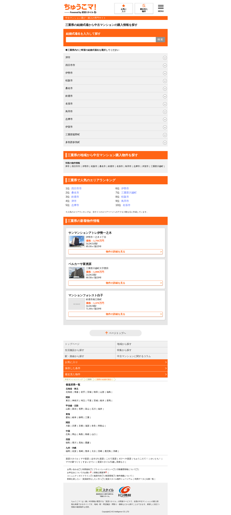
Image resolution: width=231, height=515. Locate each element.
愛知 (68, 417)
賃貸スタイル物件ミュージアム (118, 479)
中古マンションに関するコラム (134, 356)
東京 (68, 400)
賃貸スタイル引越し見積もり (111, 462)
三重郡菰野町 (72, 134)
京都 (81, 426)
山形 (102, 392)
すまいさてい (89, 462)
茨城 (96, 400)
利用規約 (86, 469)
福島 (109, 392)
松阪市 (69, 80)
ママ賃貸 (85, 458)
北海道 (69, 392)
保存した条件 (72, 368)
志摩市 (69, 119)
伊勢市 (69, 72)
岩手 (83, 392)
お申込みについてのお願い (78, 472)
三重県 (89, 379)
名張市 (69, 103)
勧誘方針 (98, 476)
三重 (87, 417)
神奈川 (75, 400)
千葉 (89, 400)
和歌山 (101, 426)
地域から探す (124, 344)
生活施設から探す (74, 350)
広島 (68, 434)
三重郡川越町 (157, 166)
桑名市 (69, 88)
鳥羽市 (69, 111)
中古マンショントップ (74, 379)
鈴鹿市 (69, 95)
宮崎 (100, 451)
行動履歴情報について (126, 469)
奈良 (94, 426)
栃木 (102, 400)
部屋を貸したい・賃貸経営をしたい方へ (84, 479)
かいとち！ (155, 458)
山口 (94, 434)
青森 (76, 392)
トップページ (72, 344)
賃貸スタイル (72, 458)
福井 (100, 409)
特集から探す (124, 350)
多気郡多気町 (72, 142)
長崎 (81, 451)
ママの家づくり (73, 462)
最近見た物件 (72, 374)
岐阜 (74, 417)
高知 (81, 442)
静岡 (81, 417)
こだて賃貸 (111, 458)
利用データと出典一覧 (144, 479)
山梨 (68, 409)
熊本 (87, 451)
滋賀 (87, 426)
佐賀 (74, 451)
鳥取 (81, 434)
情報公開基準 (99, 472)
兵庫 (74, 426)
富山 (87, 409)
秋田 (96, 392)
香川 (74, 442)
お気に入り (71, 362)
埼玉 (83, 400)
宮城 (89, 392)
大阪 (68, 426)
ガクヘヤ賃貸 (125, 458)
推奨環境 (109, 476)
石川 (94, 409)
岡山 (74, 434)
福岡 (68, 451)
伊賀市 (69, 126)
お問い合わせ (73, 469)
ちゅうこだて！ (140, 458)
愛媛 (87, 442)
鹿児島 (108, 451)
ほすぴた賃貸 (97, 458)
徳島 (68, 442)
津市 (67, 57)
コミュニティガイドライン (78, 476)
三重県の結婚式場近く (104, 379)
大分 (94, 451)
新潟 (74, 409)
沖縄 (115, 451)
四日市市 (70, 65)
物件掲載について (124, 476)
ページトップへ (117, 333)
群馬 (109, 400)
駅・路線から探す (74, 356)
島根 (87, 434)
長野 (81, 409)
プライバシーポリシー (103, 469)
